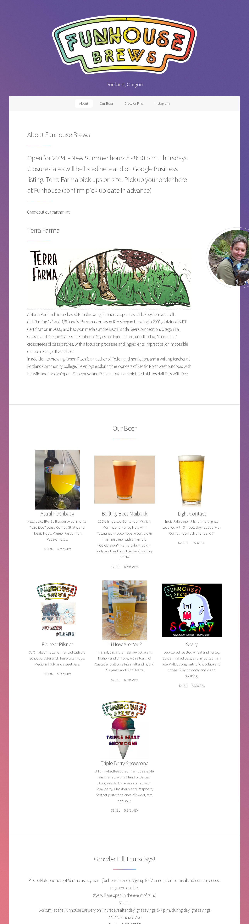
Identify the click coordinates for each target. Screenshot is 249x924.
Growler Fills (133, 103)
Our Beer (106, 103)
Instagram (162, 103)
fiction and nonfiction (130, 359)
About (83, 103)
